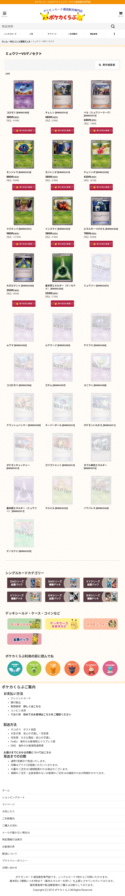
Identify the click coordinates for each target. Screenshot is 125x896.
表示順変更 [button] (107, 64)
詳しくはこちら (32, 706)
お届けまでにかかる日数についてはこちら (27, 752)
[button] (4, 14)
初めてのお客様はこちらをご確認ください (47, 714)
